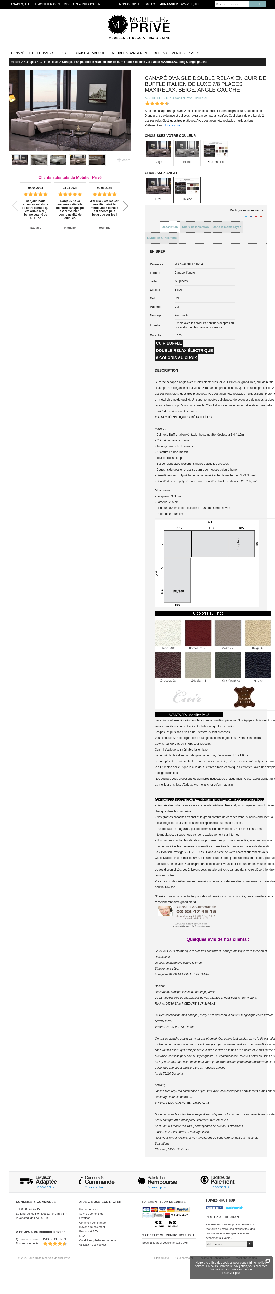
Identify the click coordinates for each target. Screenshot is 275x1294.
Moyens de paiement (92, 1226)
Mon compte (129, 4)
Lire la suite (172, 125)
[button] (125, 206)
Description (170, 227)
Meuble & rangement (130, 53)
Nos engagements (27, 1243)
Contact (149, 4)
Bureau (160, 53)
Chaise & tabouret (90, 53)
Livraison (84, 1217)
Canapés (30, 62)
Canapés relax (49, 62)
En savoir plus (231, 1273)
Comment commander (93, 1222)
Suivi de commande (91, 1213)
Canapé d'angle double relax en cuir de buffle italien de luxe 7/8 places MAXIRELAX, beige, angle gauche (134, 62)
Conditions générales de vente (98, 1240)
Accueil (16, 62)
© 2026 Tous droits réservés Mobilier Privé (44, 1257)
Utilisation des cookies (93, 1244)
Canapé (17, 53)
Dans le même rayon (227, 227)
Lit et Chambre (42, 53)
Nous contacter (88, 1209)
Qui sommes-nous (27, 1239)
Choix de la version (195, 227)
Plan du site (161, 1257)
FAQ (82, 1235)
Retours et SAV (88, 1231)
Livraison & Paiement (162, 238)
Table (65, 53)
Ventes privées (185, 53)
